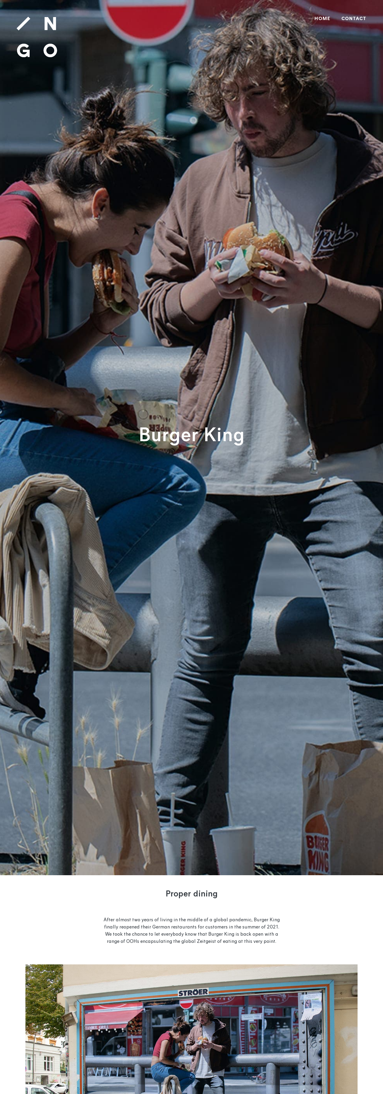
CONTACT (353, 18)
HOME (322, 18)
